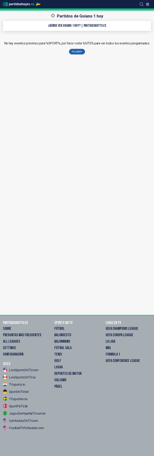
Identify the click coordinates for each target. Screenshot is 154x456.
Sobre (7, 328)
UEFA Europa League (119, 335)
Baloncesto (62, 335)
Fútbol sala (63, 347)
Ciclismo (60, 380)
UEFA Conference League (123, 360)
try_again (77, 51)
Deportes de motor (68, 373)
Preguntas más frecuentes (22, 335)
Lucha (58, 367)
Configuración (13, 354)
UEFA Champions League (122, 328)
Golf (57, 360)
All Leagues (11, 341)
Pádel (58, 386)
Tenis (58, 354)
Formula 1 (113, 354)
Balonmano (62, 341)
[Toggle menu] (147, 4)
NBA (108, 347)
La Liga (110, 341)
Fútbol (59, 328)
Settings (9, 347)
